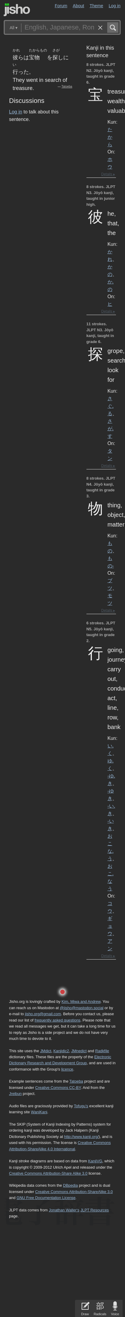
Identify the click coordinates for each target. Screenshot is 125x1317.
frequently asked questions (57, 1020)
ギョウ (110, 926)
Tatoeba (66, 86)
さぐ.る (111, 406)
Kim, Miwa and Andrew (80, 1001)
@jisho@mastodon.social (82, 1008)
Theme (96, 5)
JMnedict (78, 1051)
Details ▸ (108, 174)
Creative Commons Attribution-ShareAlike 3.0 (74, 1191)
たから (110, 137)
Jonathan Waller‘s (64, 1210)
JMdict (45, 1051)
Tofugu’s (81, 1106)
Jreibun (15, 1093)
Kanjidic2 (61, 1051)
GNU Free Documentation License (46, 1197)
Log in (114, 5)
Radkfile (102, 1051)
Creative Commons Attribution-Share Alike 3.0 (48, 1173)
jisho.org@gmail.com (43, 1014)
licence (67, 1069)
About (78, 5)
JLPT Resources (94, 1210)
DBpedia (70, 1185)
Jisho (17, 9)
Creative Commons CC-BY (58, 1087)
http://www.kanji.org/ (81, 1136)
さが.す (111, 428)
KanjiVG (95, 1161)
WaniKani (39, 1112)
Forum (61, 5)
